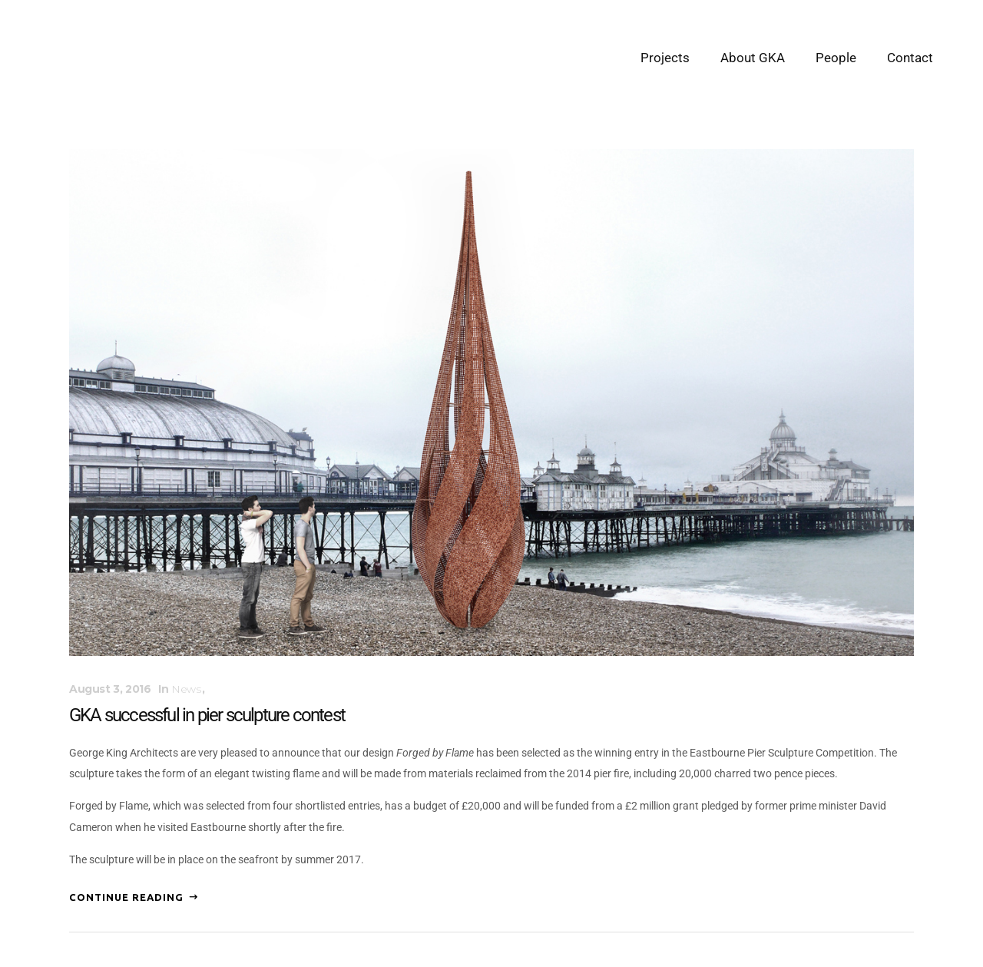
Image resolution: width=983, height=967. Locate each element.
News (185, 689)
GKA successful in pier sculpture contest (207, 715)
